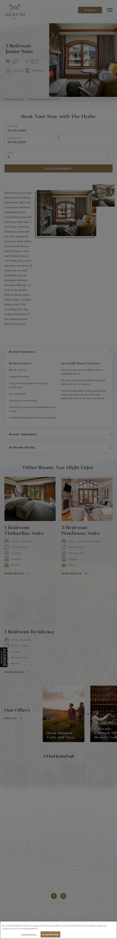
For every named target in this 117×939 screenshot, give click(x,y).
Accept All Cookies (50, 934)
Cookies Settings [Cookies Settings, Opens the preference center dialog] (28, 934)
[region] (58, 930)
